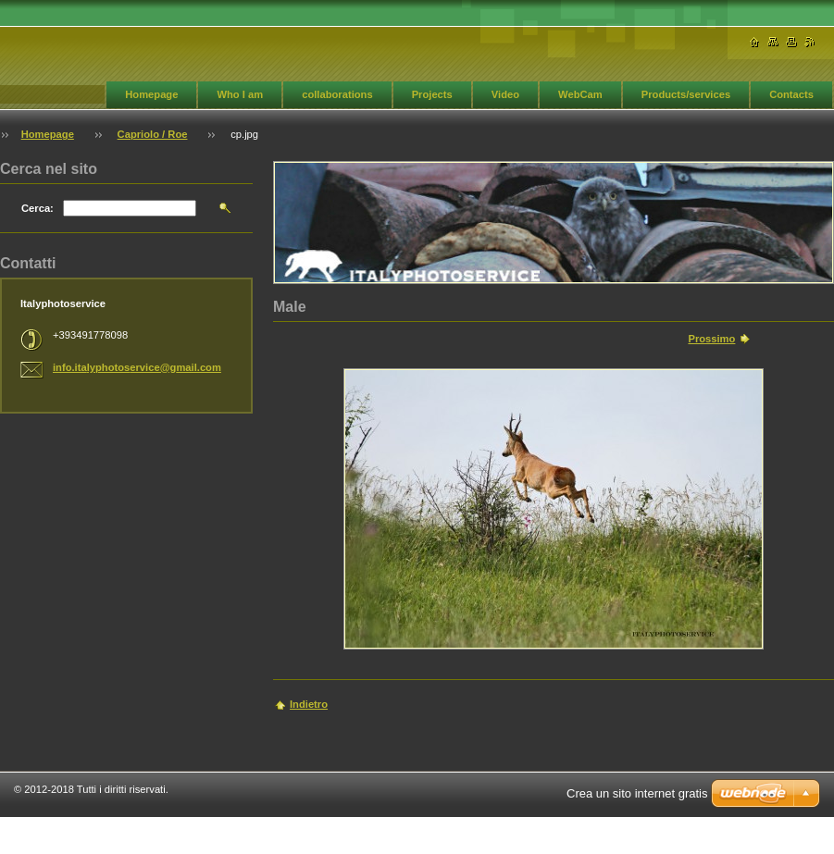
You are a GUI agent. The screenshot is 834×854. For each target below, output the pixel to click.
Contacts (791, 94)
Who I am (240, 94)
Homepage (151, 94)
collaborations (337, 94)
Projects (432, 94)
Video (505, 94)
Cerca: (37, 208)
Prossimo (711, 338)
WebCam (580, 94)
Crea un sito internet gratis (636, 793)
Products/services (685, 94)
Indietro (309, 704)
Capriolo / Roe (153, 134)
